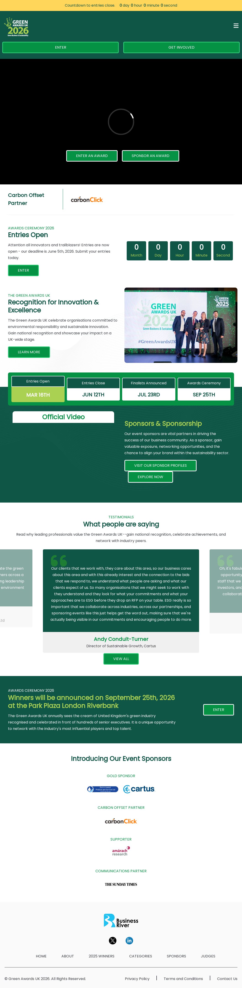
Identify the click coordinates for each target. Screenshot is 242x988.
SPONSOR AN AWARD (150, 155)
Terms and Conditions (183, 978)
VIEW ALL (121, 658)
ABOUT (67, 956)
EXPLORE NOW (150, 477)
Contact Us (227, 978)
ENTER (60, 47)
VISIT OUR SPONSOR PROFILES (160, 465)
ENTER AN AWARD (92, 155)
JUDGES (208, 956)
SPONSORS (176, 956)
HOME (41, 956)
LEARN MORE (29, 352)
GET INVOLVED (181, 47)
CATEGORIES (140, 956)
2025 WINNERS (101, 956)
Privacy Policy (137, 978)
